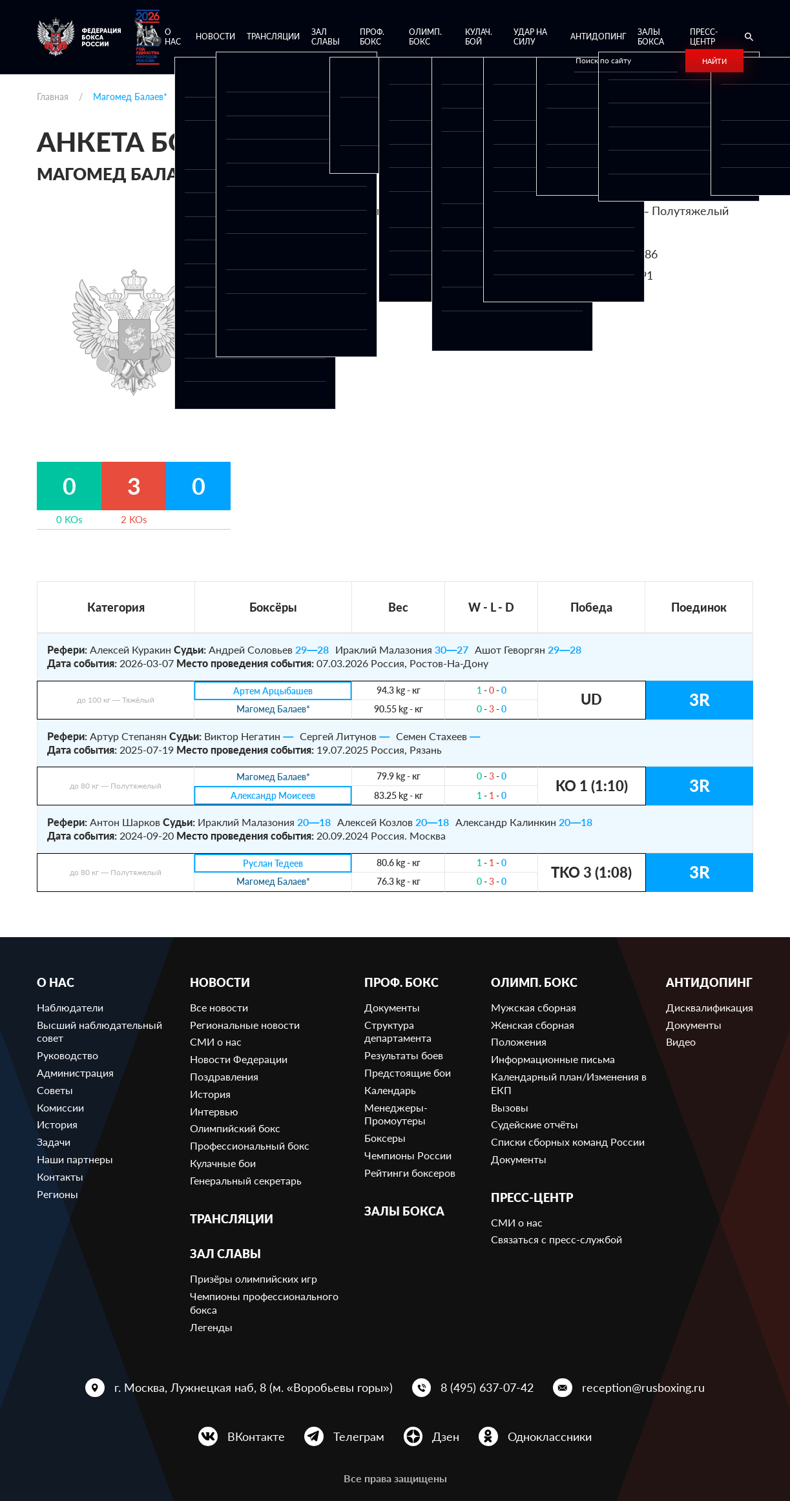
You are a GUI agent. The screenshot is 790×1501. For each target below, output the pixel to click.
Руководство (67, 1055)
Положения (518, 1041)
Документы (392, 1007)
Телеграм (358, 1436)
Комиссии (60, 1107)
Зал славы (325, 37)
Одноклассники (550, 1436)
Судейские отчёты (534, 1124)
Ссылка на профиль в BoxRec (557, 297)
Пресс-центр (704, 37)
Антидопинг (598, 36)
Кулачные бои (223, 1163)
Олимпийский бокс (235, 1128)
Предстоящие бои (407, 1072)
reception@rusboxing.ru (643, 1387)
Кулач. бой (478, 37)
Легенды (211, 1327)
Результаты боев (403, 1055)
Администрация (75, 1072)
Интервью (214, 1111)
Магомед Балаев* (273, 709)
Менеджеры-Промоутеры (396, 1114)
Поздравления (224, 1076)
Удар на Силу (530, 37)
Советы (55, 1090)
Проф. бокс (372, 37)
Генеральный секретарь (246, 1180)
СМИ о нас (216, 1041)
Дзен (445, 1436)
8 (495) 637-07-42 (487, 1387)
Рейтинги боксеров (409, 1172)
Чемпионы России (408, 1155)
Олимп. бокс (425, 37)
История (57, 1124)
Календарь (390, 1090)
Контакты (60, 1176)
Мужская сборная (533, 1007)
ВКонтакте (256, 1436)
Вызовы (509, 1107)
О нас (173, 37)
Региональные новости (245, 1025)
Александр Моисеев (273, 796)
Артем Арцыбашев (273, 691)
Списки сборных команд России (568, 1141)
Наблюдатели (70, 1007)
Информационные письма (553, 1059)
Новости (215, 36)
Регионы (57, 1194)
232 (609, 232)
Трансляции (273, 36)
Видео (681, 1041)
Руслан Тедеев (272, 863)
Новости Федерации (238, 1059)
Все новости (219, 1007)
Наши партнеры (75, 1159)
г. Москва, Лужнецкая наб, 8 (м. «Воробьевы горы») (253, 1387)
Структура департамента (397, 1031)
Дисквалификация (709, 1007)
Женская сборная (532, 1025)
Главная (52, 96)
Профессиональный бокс (249, 1145)
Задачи (53, 1141)
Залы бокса (651, 37)
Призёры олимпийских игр (253, 1278)
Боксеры (385, 1138)
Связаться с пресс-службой (556, 1239)
